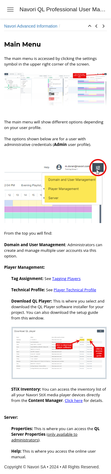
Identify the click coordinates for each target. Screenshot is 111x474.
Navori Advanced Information (30, 26)
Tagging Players (66, 278)
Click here (74, 400)
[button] (89, 26)
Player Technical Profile (75, 289)
